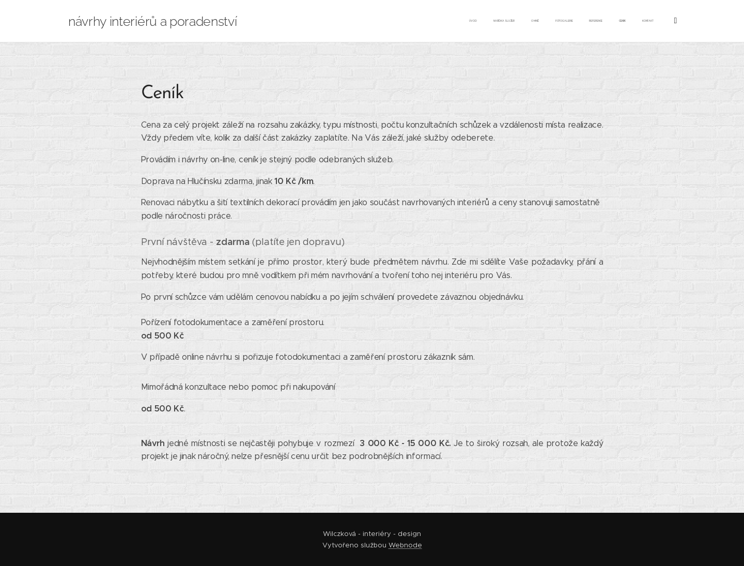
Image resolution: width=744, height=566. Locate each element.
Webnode (405, 545)
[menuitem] (552, 21)
